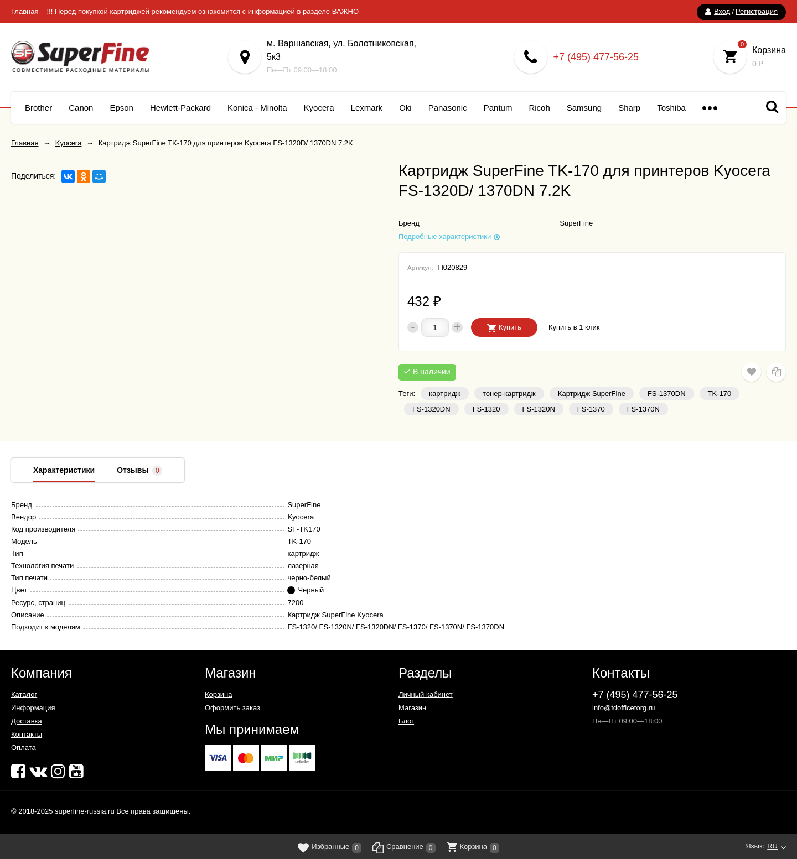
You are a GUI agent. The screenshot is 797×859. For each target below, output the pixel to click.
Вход (722, 11)
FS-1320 (486, 409)
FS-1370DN (667, 393)
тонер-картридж (509, 393)
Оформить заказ (232, 708)
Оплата (23, 747)
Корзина (769, 50)
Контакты (26, 734)
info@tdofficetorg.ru (623, 708)
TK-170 (720, 393)
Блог (406, 721)
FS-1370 (591, 409)
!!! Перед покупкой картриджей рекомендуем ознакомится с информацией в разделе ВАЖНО (202, 11)
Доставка (26, 721)
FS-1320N (538, 409)
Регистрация (757, 11)
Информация (33, 708)
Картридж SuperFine (591, 393)
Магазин (412, 708)
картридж (444, 393)
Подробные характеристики (444, 237)
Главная (24, 11)
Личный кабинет (425, 694)
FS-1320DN (431, 409)
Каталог (24, 694)
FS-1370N (643, 409)
